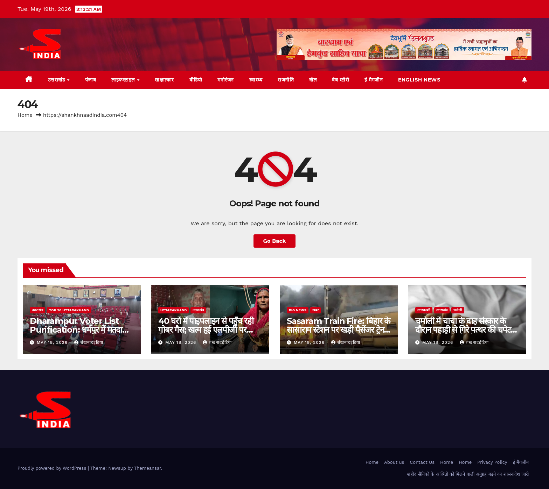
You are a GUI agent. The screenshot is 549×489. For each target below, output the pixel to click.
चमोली (457, 310)
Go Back (274, 241)
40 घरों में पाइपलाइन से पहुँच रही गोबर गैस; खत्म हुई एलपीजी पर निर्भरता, (205, 329)
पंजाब (90, 80)
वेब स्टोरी (340, 80)
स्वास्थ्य (256, 80)
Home (25, 115)
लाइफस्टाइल (123, 80)
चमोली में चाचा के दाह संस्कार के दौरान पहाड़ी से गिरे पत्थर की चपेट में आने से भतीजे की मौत (466, 329)
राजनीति (286, 80)
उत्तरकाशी (423, 310)
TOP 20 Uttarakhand (69, 310)
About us (394, 462)
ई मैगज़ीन (373, 80)
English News (419, 80)
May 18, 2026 (53, 342)
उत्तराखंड (57, 80)
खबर (315, 310)
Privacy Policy (492, 462)
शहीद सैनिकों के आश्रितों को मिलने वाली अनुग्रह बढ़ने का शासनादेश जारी (468, 474)
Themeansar (147, 468)
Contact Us (422, 462)
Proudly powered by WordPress (53, 468)
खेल (313, 80)
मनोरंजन (225, 80)
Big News (297, 310)
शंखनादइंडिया (88, 342)
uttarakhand (173, 310)
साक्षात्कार (164, 80)
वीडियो (195, 80)
